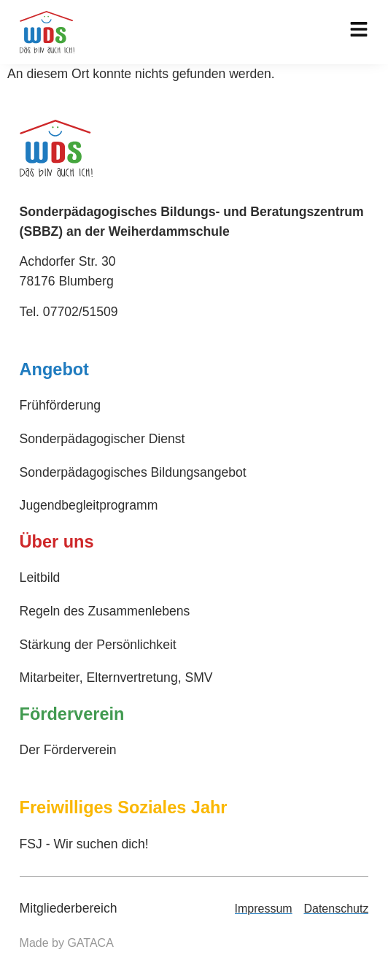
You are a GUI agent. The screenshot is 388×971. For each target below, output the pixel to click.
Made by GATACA (67, 943)
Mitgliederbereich (68, 908)
